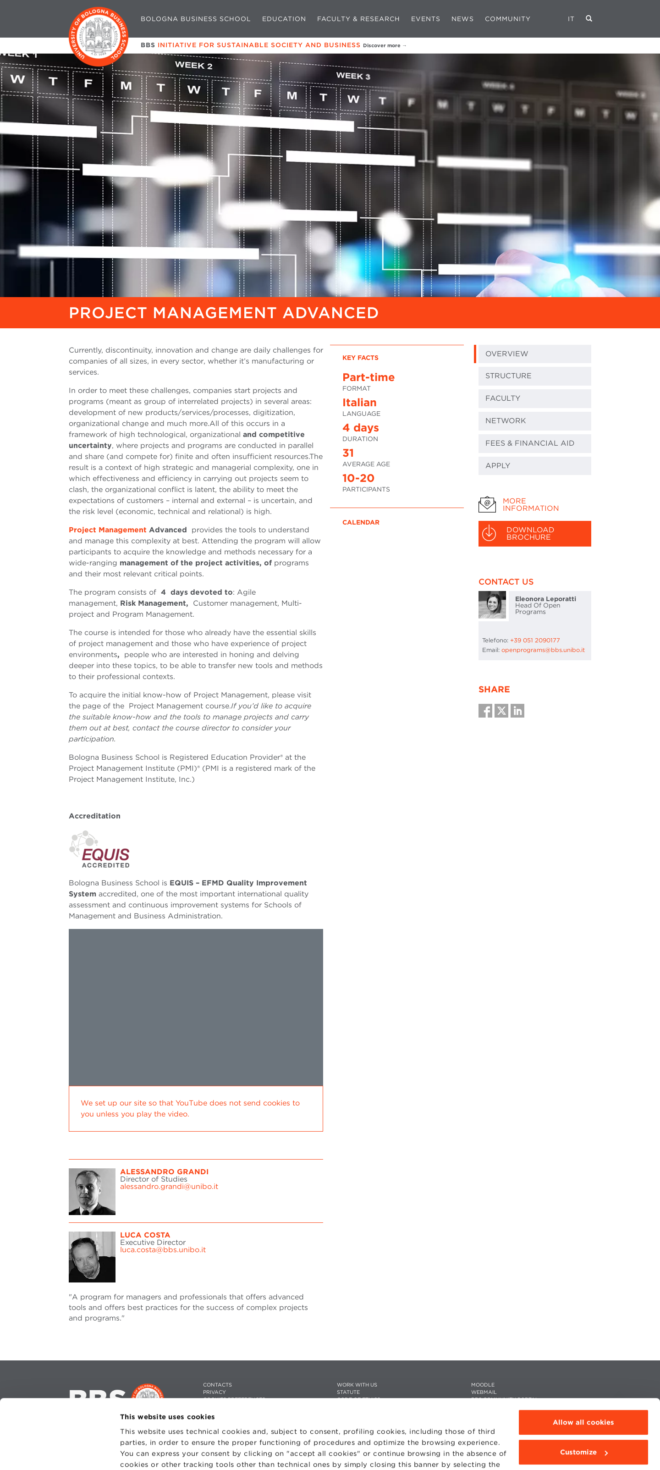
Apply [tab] (497, 465)
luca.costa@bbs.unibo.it (163, 1249)
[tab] (535, 505)
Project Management (108, 529)
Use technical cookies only (583, 1423)
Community (508, 18)
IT (571, 18)
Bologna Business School (196, 18)
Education (284, 18)
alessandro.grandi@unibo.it (169, 1186)
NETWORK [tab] (505, 420)
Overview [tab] (506, 353)
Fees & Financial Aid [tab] (530, 443)
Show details (143, 1452)
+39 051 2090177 (535, 640)
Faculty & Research (358, 18)
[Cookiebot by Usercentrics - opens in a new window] (59, 1452)
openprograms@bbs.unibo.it (543, 650)
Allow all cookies (583, 1363)
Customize (584, 1392)
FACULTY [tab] (502, 398)
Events (425, 18)
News (462, 18)
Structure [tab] (508, 375)
